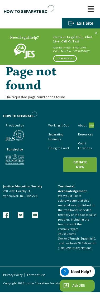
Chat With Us (65, 58)
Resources (85, 134)
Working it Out (58, 125)
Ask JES (73, 286)
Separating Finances (55, 136)
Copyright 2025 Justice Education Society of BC (35, 283)
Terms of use (36, 275)
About (82, 125)
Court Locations (85, 145)
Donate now (80, 164)
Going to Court (58, 148)
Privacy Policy (13, 275)
